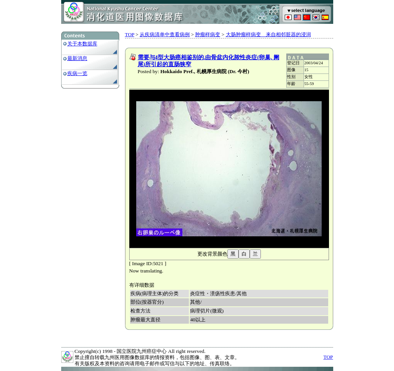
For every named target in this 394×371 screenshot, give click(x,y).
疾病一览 (77, 73)
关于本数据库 (82, 44)
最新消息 (77, 58)
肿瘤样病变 (207, 34)
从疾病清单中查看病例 (165, 34)
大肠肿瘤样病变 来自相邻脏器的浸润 (268, 34)
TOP (129, 34)
